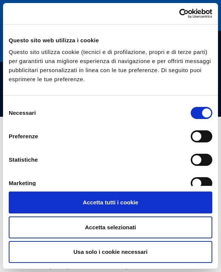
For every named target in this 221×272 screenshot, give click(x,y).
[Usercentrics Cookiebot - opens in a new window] (179, 14)
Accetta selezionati (110, 227)
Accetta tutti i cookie (111, 202)
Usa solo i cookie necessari (110, 252)
